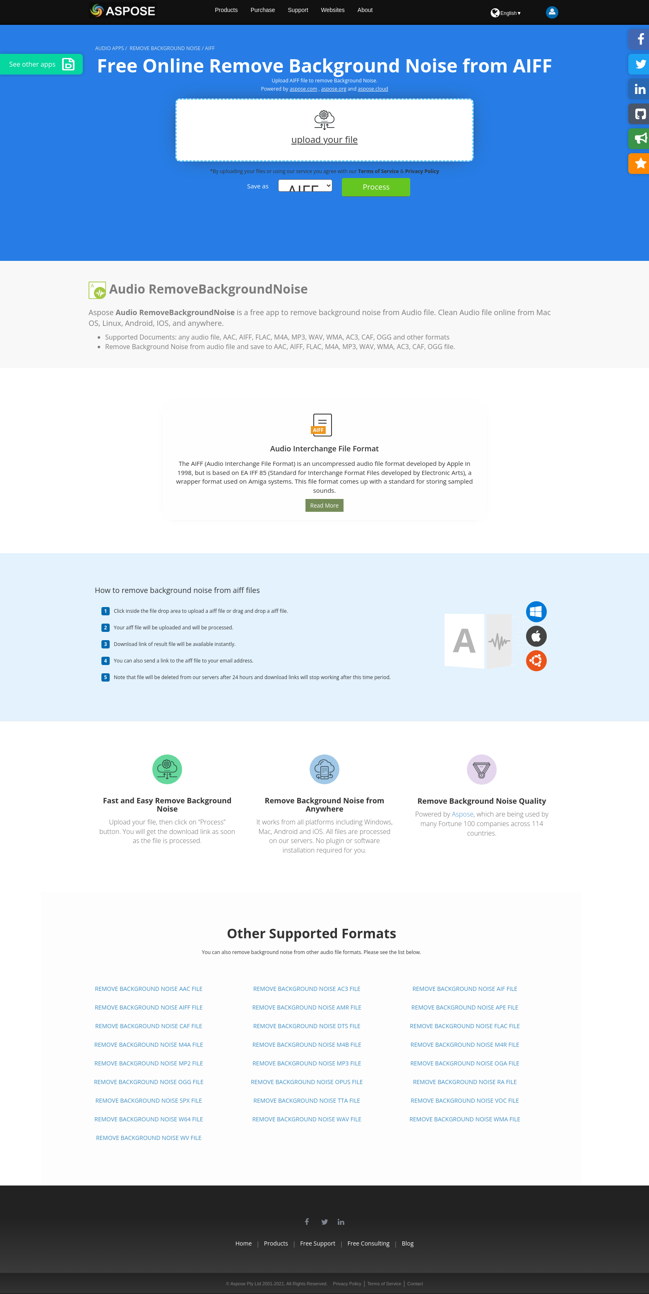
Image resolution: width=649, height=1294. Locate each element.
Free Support (317, 1243)
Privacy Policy (422, 171)
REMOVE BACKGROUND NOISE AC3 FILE (307, 989)
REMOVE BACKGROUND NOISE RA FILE (465, 1082)
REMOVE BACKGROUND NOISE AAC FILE (148, 989)
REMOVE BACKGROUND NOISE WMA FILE (464, 1119)
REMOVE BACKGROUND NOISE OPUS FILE (307, 1082)
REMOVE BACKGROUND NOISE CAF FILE (148, 1026)
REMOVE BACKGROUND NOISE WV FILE (149, 1138)
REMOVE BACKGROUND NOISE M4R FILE (465, 1044)
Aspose (463, 813)
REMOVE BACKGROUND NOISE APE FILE (465, 1007)
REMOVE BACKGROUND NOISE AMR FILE (306, 1007)
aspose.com (303, 88)
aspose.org (333, 88)
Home (220, 1243)
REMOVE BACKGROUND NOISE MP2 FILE (148, 1063)
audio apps (109, 48)
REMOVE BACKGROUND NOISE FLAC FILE (465, 1026)
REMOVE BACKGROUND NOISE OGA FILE (464, 1063)
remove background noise (165, 48)
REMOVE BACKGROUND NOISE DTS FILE (307, 1026)
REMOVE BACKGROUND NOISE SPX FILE (148, 1100)
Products (244, 12)
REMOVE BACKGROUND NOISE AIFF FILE (149, 1007)
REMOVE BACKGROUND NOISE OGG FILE (149, 1082)
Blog (431, 1243)
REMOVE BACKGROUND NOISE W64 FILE (148, 1119)
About (389, 12)
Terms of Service (379, 171)
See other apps (42, 64)
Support (319, 12)
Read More (324, 505)
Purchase (282, 12)
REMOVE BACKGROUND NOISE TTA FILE (306, 1100)
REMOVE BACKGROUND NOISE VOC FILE (465, 1100)
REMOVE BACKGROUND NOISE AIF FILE (464, 989)
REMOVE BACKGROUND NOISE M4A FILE (148, 1044)
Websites (355, 12)
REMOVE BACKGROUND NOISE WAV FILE (306, 1119)
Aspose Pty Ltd (246, 1283)
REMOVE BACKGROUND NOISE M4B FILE (306, 1044)
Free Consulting (380, 1243)
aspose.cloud (373, 88)
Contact (415, 1283)
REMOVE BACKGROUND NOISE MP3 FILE (306, 1063)
